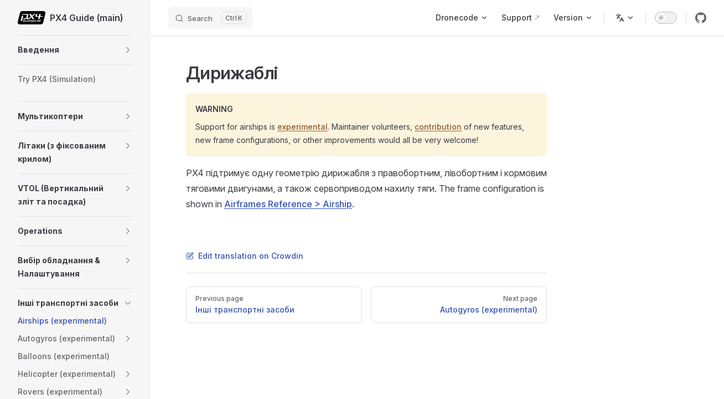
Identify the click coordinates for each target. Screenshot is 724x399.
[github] (701, 18)
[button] (128, 50)
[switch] (666, 18)
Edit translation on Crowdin (244, 255)
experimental (302, 126)
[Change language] (625, 17)
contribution (438, 126)
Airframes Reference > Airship (288, 203)
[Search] (210, 18)
